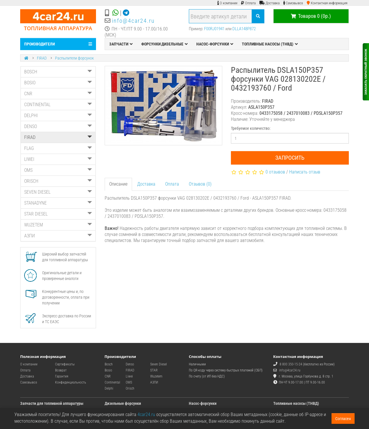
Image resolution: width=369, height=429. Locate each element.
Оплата (172, 184)
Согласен (343, 418)
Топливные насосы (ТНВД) (296, 403)
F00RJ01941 (214, 28)
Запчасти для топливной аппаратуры (51, 403)
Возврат (61, 370)
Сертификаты (65, 364)
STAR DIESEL (58, 214)
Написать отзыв (304, 172)
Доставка (146, 184)
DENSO (58, 126)
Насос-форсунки (202, 403)
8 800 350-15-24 (291, 364)
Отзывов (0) (200, 184)
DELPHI (58, 115)
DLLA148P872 (244, 28)
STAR (154, 370)
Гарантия (61, 376)
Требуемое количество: (250, 128)
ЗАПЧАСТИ (121, 44)
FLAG (58, 148)
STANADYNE (58, 203)
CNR (58, 93)
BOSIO (58, 82)
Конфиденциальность (70, 382)
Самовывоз (28, 382)
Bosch (109, 364)
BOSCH (58, 72)
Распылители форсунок (74, 58)
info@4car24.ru (133, 20)
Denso (130, 364)
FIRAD (42, 58)
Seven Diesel (158, 364)
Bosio (108, 370)
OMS (58, 170)
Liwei (129, 376)
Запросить (289, 157)
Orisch (130, 388)
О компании (28, 364)
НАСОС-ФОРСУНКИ (214, 44)
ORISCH (58, 181)
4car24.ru (146, 414)
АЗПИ (58, 236)
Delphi (109, 388)
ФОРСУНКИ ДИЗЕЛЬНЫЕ (164, 44)
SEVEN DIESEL (58, 192)
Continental (112, 382)
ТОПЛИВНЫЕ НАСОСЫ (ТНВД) (270, 44)
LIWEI (58, 159)
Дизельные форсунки (123, 403)
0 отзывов (275, 172)
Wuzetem (156, 376)
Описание (118, 184)
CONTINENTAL (58, 104)
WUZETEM (58, 225)
